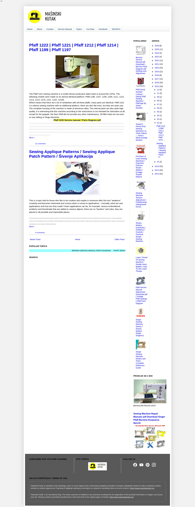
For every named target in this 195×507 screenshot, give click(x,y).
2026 (157, 46)
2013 (157, 170)
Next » (32, 138)
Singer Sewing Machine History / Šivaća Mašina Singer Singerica (140, 328)
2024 (157, 53)
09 (158, 97)
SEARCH (116, 29)
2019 (157, 71)
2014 (157, 166)
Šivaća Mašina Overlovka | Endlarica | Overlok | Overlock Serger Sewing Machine (140, 232)
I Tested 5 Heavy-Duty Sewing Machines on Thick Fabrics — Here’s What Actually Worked (141, 126)
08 (158, 101)
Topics (79, 29)
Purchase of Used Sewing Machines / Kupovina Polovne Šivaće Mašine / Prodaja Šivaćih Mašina (141, 166)
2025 (157, 49)
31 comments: (41, 144)
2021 (157, 64)
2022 (157, 60)
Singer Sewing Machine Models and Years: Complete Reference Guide (141, 360)
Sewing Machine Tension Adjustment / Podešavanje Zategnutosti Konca (141, 200)
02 (158, 123)
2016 (157, 82)
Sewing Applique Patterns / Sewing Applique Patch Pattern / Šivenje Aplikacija (72, 153)
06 (158, 108)
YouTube (90, 29)
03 (158, 119)
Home (29, 29)
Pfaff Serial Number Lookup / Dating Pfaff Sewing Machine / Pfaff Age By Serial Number (141, 99)
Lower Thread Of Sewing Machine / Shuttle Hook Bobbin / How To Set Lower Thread (141, 264)
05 (158, 112)
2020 (157, 68)
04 (158, 115)
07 (158, 104)
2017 (157, 79)
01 (158, 162)
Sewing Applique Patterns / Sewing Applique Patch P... (161, 150)
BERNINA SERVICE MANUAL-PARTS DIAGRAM (96, 251)
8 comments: (40, 233)
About (39, 29)
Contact (49, 29)
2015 (157, 86)
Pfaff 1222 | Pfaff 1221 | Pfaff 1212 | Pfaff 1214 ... (160, 133)
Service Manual (65, 29)
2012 (157, 174)
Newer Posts (35, 239)
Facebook (103, 29)
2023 (157, 57)
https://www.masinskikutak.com (142, 488)
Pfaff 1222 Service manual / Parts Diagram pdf (77, 120)
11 (158, 93)
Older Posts (120, 239)
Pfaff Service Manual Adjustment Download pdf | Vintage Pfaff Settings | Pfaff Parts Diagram (141, 295)
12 (158, 90)
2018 (157, 75)
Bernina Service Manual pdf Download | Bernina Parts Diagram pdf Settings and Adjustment (141, 65)
